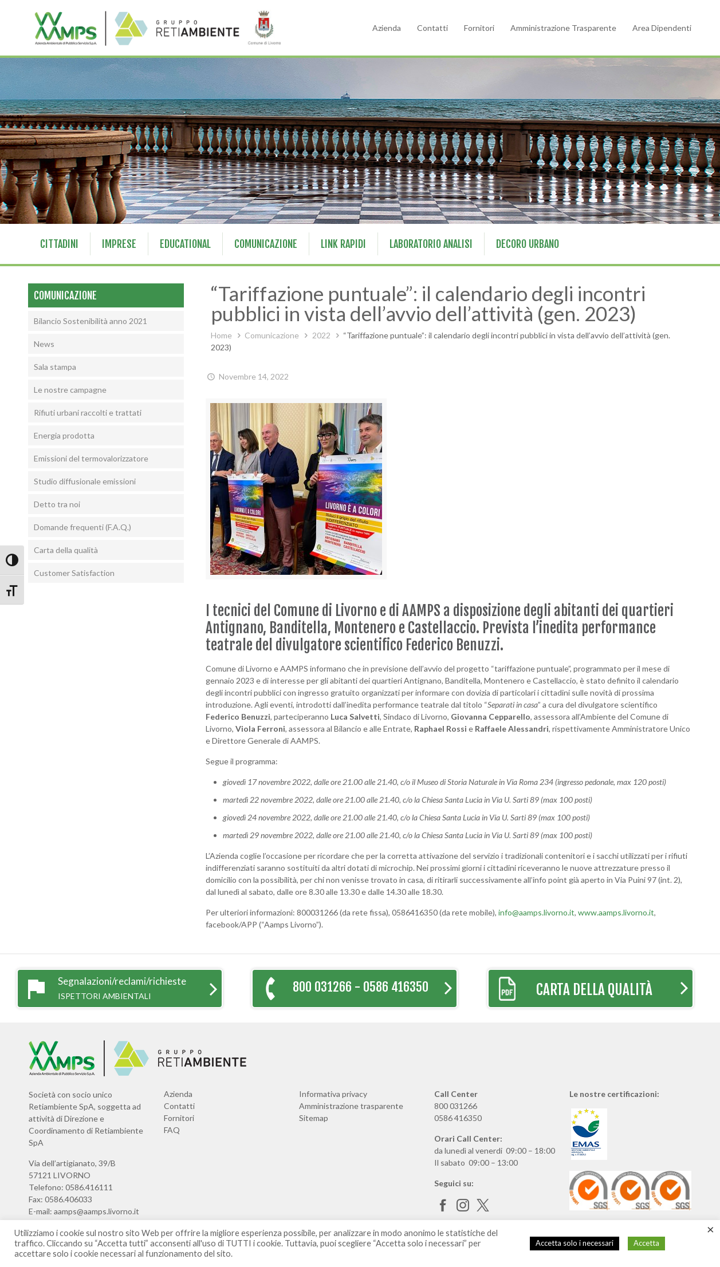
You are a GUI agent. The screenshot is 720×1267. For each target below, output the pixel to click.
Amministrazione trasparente (351, 1106)
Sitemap (313, 1118)
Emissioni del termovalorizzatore (91, 458)
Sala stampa (55, 367)
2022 (321, 335)
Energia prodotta (64, 435)
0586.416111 (89, 1187)
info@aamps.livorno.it (536, 912)
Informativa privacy (333, 1094)
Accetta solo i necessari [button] (574, 1243)
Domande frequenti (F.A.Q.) (82, 527)
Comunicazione (272, 335)
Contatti (432, 28)
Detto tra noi (57, 504)
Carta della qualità (66, 550)
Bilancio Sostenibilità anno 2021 (90, 321)
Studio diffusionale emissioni (85, 481)
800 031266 (455, 1106)
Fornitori (479, 28)
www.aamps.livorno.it (616, 912)
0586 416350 (458, 1118)
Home (221, 335)
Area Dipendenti (661, 28)
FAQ (172, 1130)
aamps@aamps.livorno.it (96, 1211)
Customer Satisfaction (74, 573)
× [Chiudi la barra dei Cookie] (710, 1229)
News (44, 344)
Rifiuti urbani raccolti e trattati (87, 412)
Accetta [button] (646, 1243)
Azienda (386, 28)
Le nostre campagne (70, 389)
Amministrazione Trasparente (563, 28)
